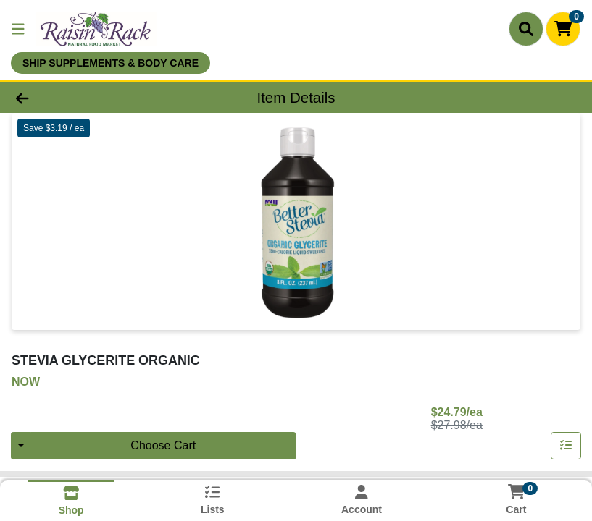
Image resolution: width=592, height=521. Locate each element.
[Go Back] (83, 97)
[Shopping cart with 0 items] (563, 29)
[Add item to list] (566, 445)
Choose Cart (163, 445)
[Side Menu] (18, 29)
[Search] (526, 29)
